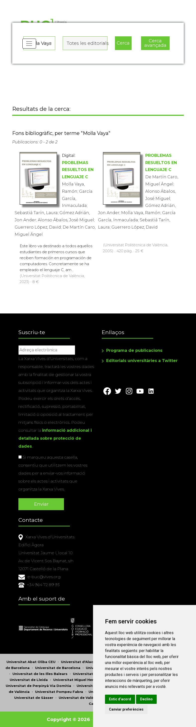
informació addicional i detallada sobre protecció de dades (55, 438)
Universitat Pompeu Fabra (59, 691)
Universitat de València (80, 697)
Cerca (123, 42)
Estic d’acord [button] (125, 699)
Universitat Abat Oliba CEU (30, 661)
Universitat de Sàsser (33, 697)
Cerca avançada (155, 42)
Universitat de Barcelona (57, 667)
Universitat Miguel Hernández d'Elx (85, 679)
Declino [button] (151, 699)
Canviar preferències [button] (131, 709)
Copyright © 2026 (68, 719)
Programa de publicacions (134, 351)
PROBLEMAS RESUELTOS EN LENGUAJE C (78, 171)
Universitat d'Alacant (80, 661)
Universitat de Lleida (29, 679)
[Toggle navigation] (29, 45)
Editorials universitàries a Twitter (142, 361)
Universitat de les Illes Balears (39, 673)
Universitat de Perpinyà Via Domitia (38, 685)
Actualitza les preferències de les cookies (45, 3)
